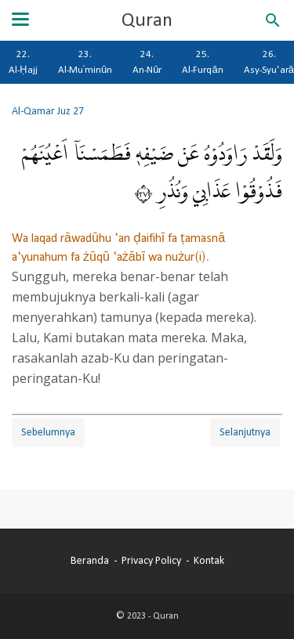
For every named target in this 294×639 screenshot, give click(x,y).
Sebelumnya (48, 432)
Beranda (90, 560)
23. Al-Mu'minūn (85, 61)
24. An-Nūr (147, 61)
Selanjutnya (245, 432)
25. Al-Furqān (202, 61)
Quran (147, 20)
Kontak (209, 560)
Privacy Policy (151, 560)
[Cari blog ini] (272, 20)
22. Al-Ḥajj (23, 61)
